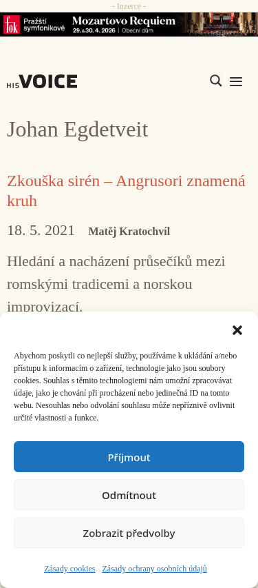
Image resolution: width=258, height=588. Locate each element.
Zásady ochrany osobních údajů (155, 569)
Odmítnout (129, 495)
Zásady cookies (69, 569)
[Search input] (150, 80)
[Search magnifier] (216, 80)
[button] (237, 329)
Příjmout (128, 457)
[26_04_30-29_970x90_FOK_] (129, 24)
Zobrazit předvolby (129, 533)
